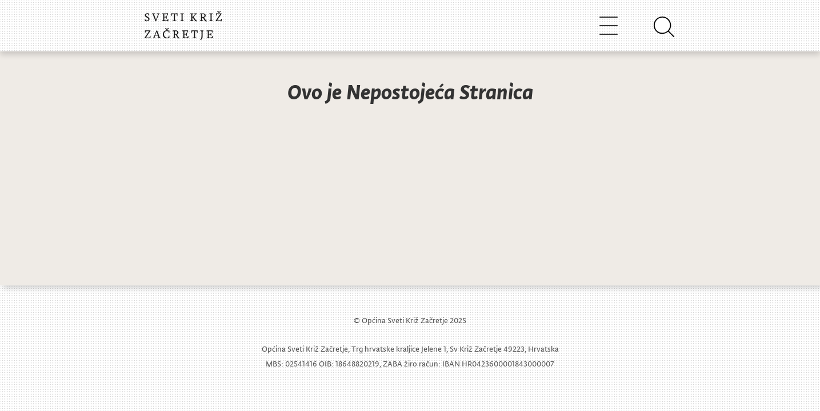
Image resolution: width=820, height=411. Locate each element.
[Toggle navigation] (608, 25)
